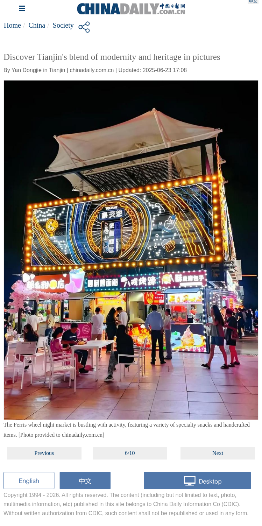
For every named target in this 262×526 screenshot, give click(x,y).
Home (12, 25)
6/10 (130, 453)
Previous (44, 453)
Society (63, 25)
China (36, 25)
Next (217, 453)
